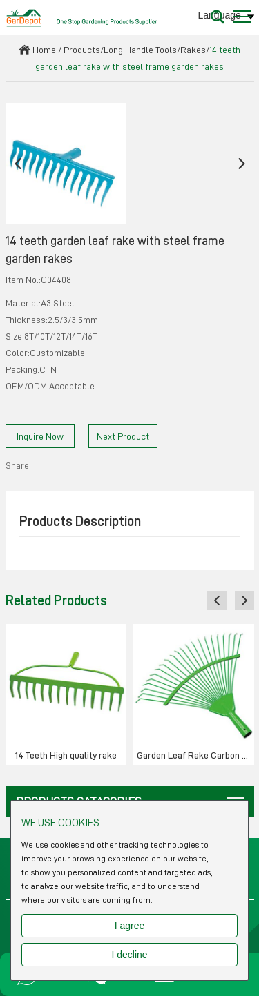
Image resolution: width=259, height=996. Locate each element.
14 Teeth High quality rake (66, 755)
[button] (17, 163)
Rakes (193, 50)
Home (44, 50)
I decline (129, 954)
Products (82, 50)
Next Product (123, 436)
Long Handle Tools (140, 50)
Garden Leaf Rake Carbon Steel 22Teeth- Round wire (195, 755)
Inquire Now (40, 436)
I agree (130, 925)
